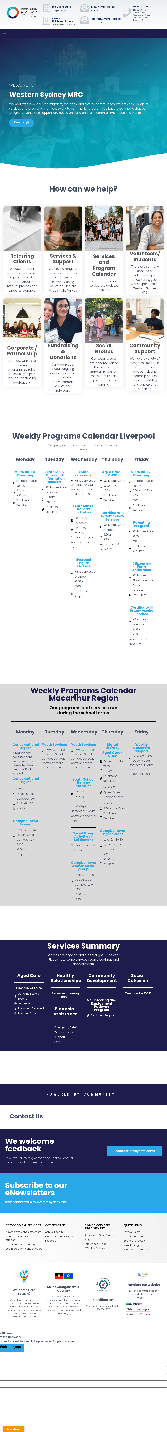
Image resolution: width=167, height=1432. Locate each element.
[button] (4, 34)
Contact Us (26, 1116)
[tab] (83, 1116)
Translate (144, 1314)
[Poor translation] (17, 1348)
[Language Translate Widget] (138, 1309)
